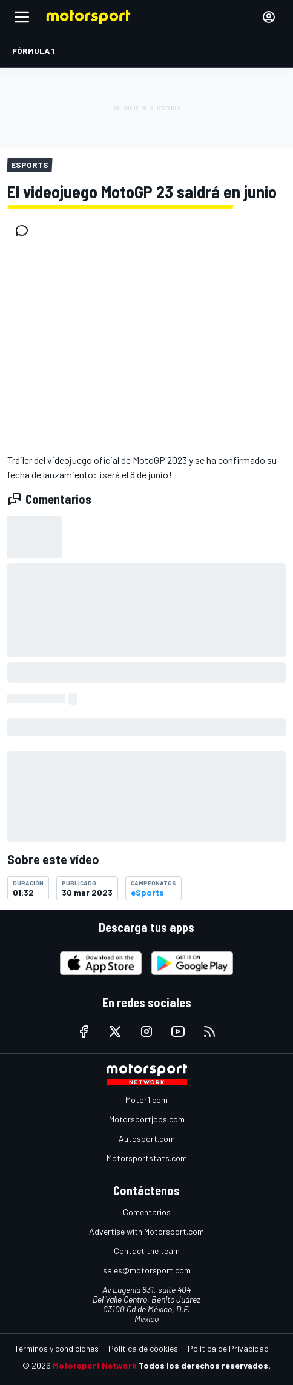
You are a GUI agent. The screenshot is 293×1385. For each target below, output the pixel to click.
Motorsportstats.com (147, 1158)
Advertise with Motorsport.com (146, 1231)
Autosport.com (147, 1138)
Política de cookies (143, 1348)
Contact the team (147, 1251)
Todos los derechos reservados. (205, 1365)
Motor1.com (146, 1100)
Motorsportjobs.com (147, 1119)
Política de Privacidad (228, 1348)
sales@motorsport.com (147, 1270)
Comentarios (147, 1212)
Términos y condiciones (57, 1348)
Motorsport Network (95, 1365)
